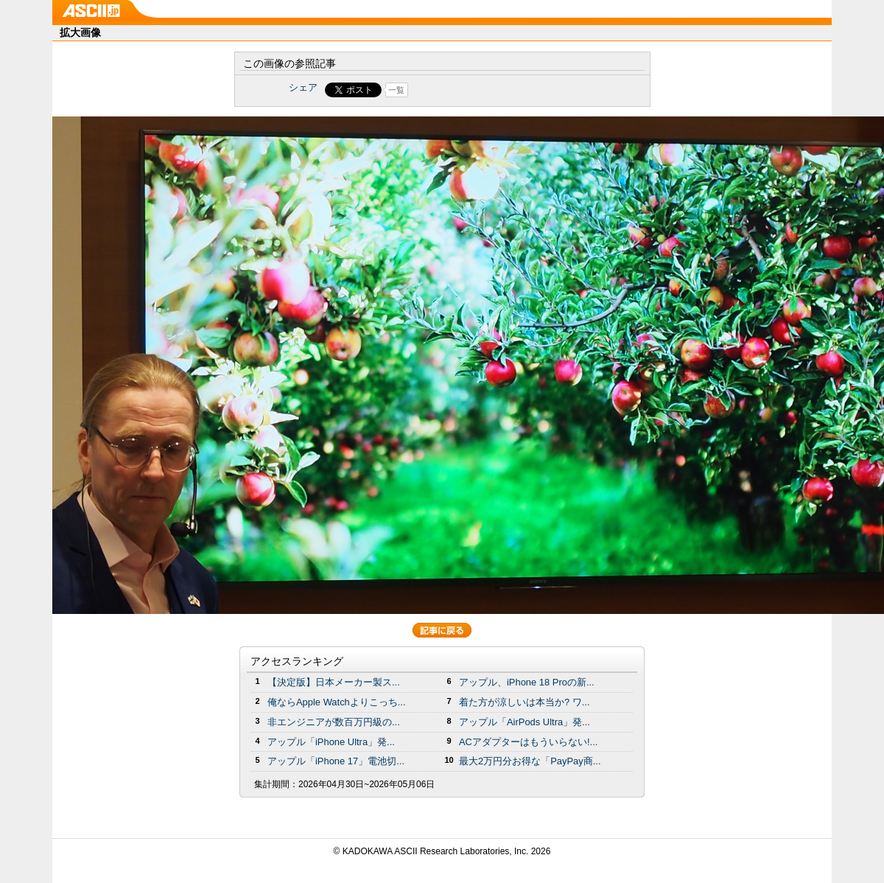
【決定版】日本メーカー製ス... (333, 682)
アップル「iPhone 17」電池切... (335, 761)
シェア (303, 87)
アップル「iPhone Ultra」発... (331, 741)
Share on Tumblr (496, 90)
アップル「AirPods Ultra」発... (524, 721)
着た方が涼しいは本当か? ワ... (524, 702)
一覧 (396, 89)
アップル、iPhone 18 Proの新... (526, 682)
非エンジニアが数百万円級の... (333, 721)
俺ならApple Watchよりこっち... (336, 702)
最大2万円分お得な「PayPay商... (530, 761)
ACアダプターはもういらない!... (528, 741)
